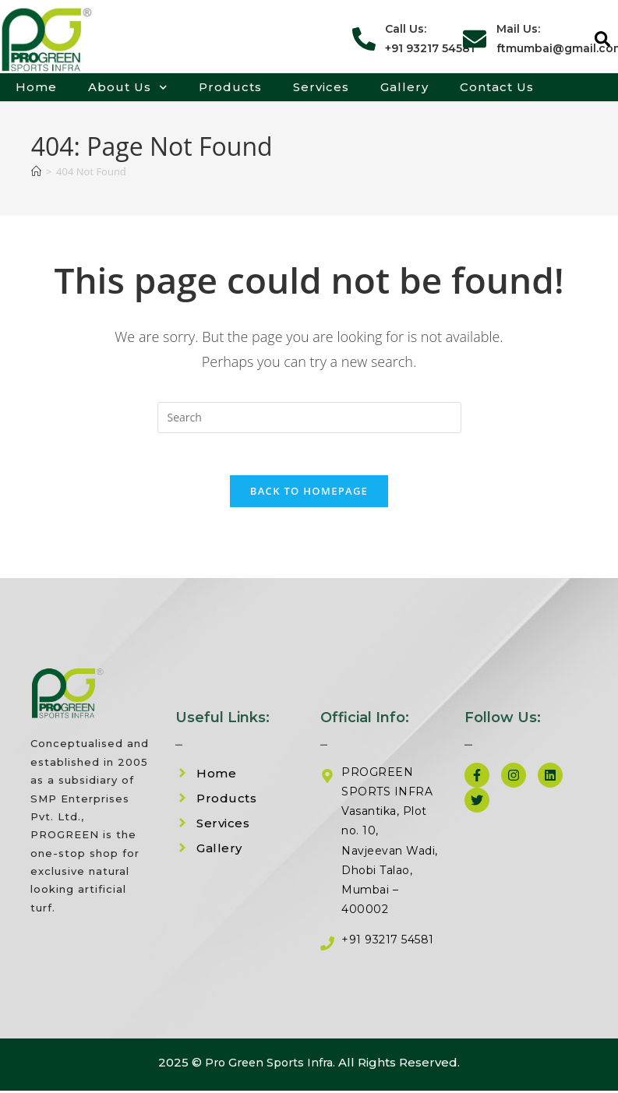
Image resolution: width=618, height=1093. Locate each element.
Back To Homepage (309, 496)
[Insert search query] (309, 417)
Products (230, 86)
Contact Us (497, 86)
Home (36, 86)
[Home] (36, 171)
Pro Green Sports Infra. (270, 1067)
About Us (128, 87)
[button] (602, 39)
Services (321, 86)
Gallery (404, 86)
